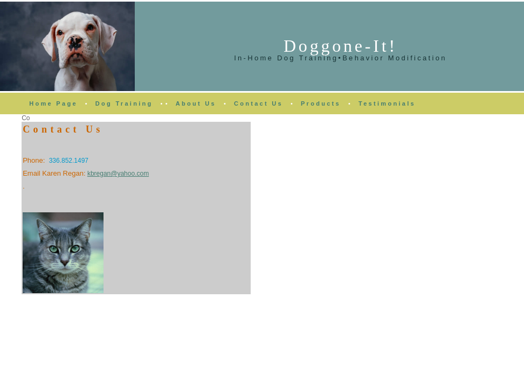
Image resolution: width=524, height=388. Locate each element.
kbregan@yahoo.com (118, 173)
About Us (196, 103)
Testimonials (387, 103)
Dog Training (124, 103)
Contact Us (258, 103)
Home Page (53, 103)
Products (321, 103)
